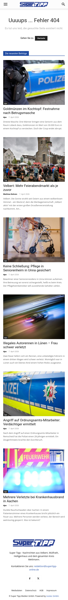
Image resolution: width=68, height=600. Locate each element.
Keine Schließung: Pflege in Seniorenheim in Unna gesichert (27, 268)
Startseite (41, 38)
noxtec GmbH (52, 596)
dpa (5, 103)
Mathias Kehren (10, 194)
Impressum (51, 590)
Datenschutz (30, 590)
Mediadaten (16, 590)
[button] (5, 4)
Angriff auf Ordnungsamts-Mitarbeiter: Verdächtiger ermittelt (31, 422)
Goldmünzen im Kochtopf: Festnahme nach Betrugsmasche (31, 111)
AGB (41, 590)
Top (5, 180)
